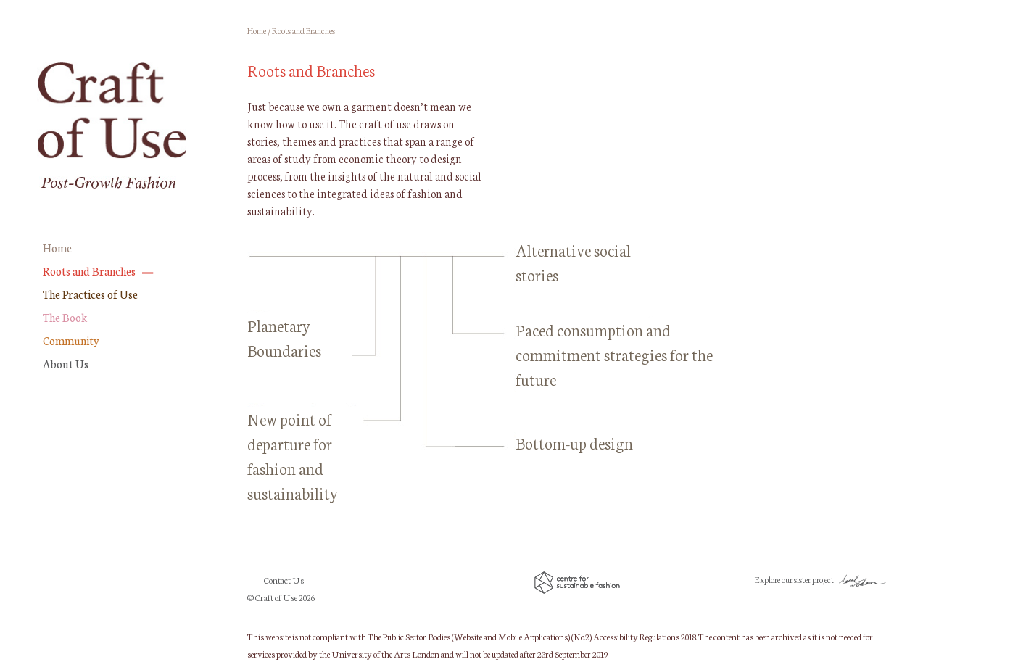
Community (71, 340)
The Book (65, 317)
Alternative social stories (573, 262)
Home (57, 247)
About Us (65, 363)
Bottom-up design (574, 442)
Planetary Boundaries (284, 337)
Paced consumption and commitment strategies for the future (614, 354)
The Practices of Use (90, 294)
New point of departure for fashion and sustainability (293, 456)
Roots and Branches (89, 270)
